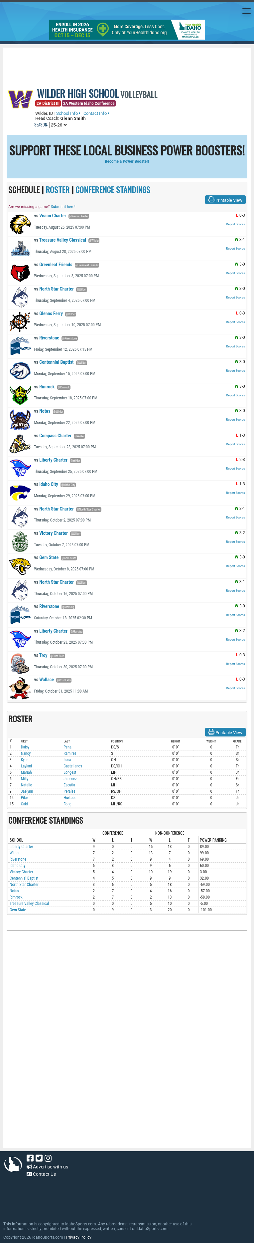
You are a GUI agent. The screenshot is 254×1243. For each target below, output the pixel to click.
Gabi (24, 804)
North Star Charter (53, 289)
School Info (68, 113)
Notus (42, 411)
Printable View (225, 200)
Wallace (44, 679)
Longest (70, 772)
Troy (40, 655)
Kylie (24, 759)
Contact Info (96, 113)
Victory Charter (50, 533)
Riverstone (46, 337)
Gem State (46, 557)
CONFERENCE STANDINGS (112, 189)
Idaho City (46, 484)
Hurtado (70, 797)
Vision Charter (50, 215)
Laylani (26, 766)
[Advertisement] (127, 1004)
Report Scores (235, 224)
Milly (24, 778)
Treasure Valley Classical (60, 240)
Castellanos (73, 766)
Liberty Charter (50, 460)
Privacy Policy (78, 1237)
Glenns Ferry (48, 313)
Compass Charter (52, 435)
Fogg (67, 804)
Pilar (24, 797)
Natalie (26, 785)
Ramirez (70, 753)
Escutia (69, 785)
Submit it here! (63, 206)
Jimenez (70, 778)
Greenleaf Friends (53, 264)
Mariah (26, 772)
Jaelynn (27, 791)
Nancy (26, 753)
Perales (69, 791)
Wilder (15, 853)
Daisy (25, 747)
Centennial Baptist (53, 362)
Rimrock (44, 386)
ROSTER (57, 189)
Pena (67, 747)
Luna (67, 759)
